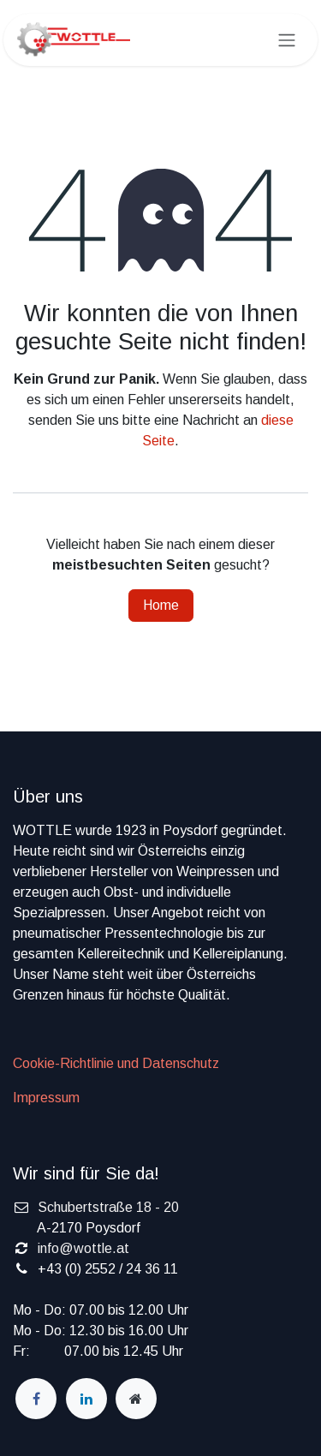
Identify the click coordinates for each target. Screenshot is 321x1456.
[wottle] (136, 1398)
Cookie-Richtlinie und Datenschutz (116, 1063)
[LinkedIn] (86, 1398)
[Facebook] (35, 1398)
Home (161, 605)
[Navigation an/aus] (287, 39)
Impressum (46, 1097)
